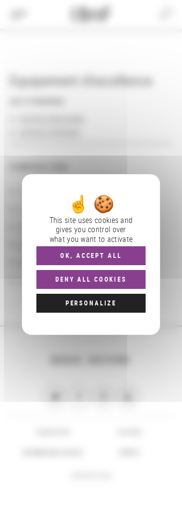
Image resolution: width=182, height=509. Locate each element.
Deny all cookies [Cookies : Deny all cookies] (91, 279)
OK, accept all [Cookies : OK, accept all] (90, 255)
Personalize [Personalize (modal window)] (91, 303)
